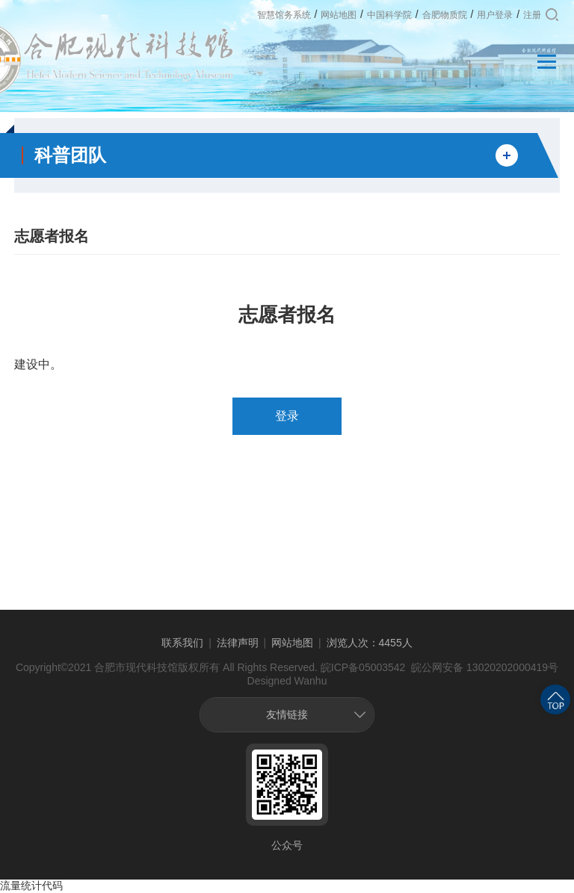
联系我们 (182, 643)
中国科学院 (389, 15)
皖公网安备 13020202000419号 (483, 667)
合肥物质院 (444, 15)
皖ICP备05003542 (363, 667)
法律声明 (238, 643)
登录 (287, 416)
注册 (532, 15)
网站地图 (339, 15)
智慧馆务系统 (284, 15)
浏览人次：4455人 (370, 643)
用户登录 (495, 15)
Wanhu (310, 681)
